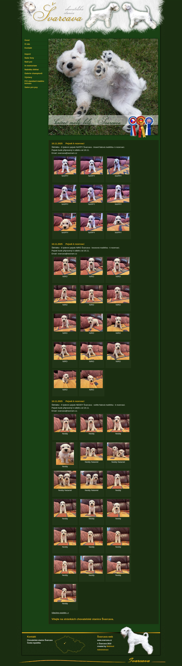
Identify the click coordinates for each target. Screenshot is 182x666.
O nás (27, 44)
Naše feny (29, 58)
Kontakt (28, 48)
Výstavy (28, 77)
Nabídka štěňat (32, 69)
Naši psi (28, 62)
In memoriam (31, 66)
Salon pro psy (31, 87)
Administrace (102, 650)
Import (28, 54)
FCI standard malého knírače (34, 82)
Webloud (110, 646)
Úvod (27, 40)
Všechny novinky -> (60, 613)
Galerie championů (33, 73)
